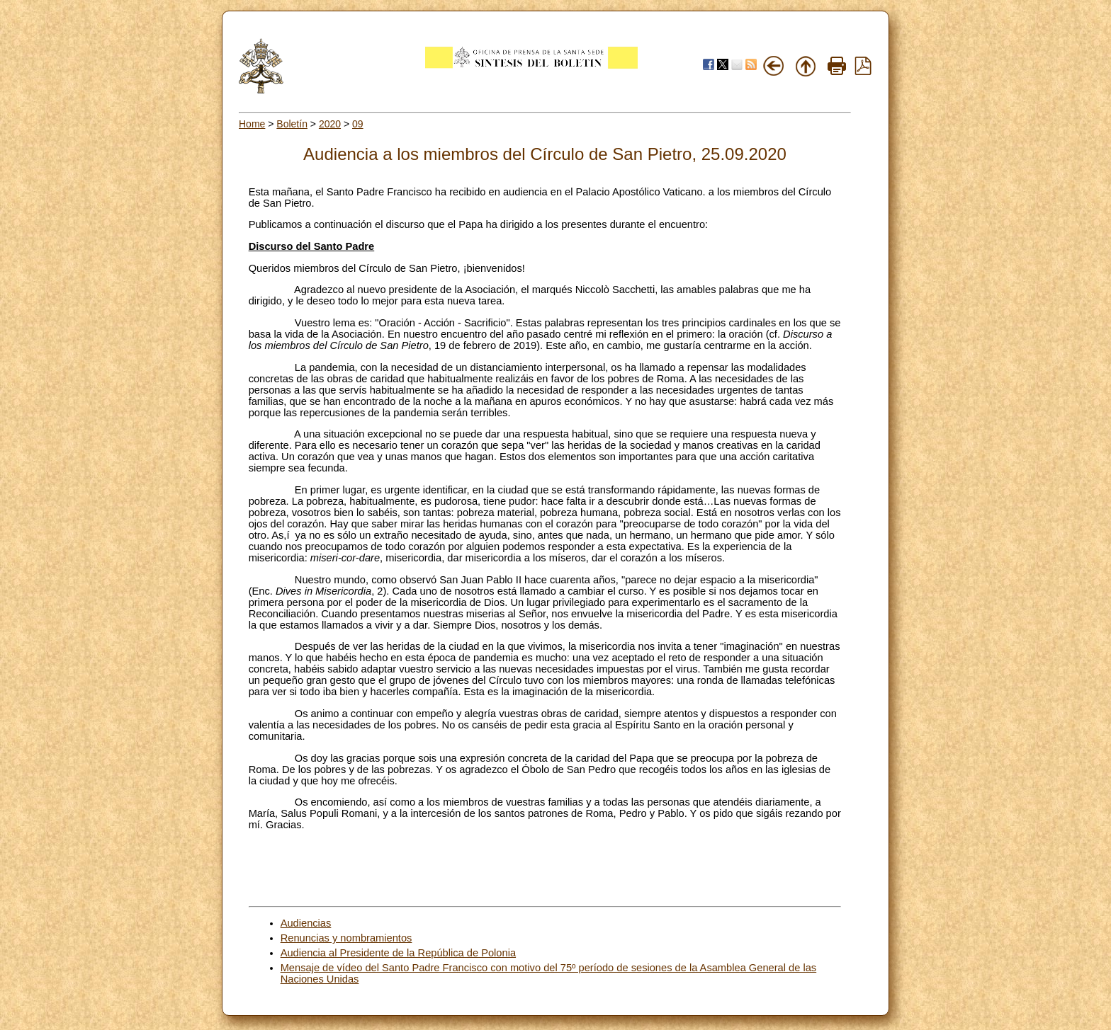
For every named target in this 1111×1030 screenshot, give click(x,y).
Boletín (292, 124)
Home (252, 124)
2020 (330, 124)
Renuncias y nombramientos (346, 938)
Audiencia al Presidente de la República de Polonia (398, 953)
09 (357, 124)
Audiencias (306, 923)
